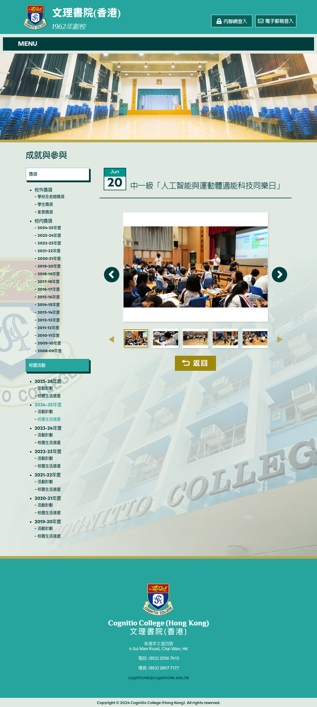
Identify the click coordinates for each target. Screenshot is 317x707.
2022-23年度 (49, 243)
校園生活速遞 (49, 396)
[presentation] (111, 339)
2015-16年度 (49, 297)
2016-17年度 (49, 289)
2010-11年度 (49, 335)
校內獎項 (43, 221)
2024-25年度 (49, 228)
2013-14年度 (49, 312)
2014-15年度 (49, 305)
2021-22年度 (49, 251)
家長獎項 (45, 212)
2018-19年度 (49, 274)
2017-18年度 (49, 282)
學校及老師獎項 (51, 197)
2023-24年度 (49, 235)
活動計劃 (45, 388)
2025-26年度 (48, 382)
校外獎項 (43, 190)
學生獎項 (45, 204)
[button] (158, 44)
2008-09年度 (50, 351)
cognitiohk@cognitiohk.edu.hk (158, 677)
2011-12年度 (48, 328)
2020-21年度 (49, 258)
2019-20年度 (49, 266)
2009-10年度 (49, 343)
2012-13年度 (49, 320)
